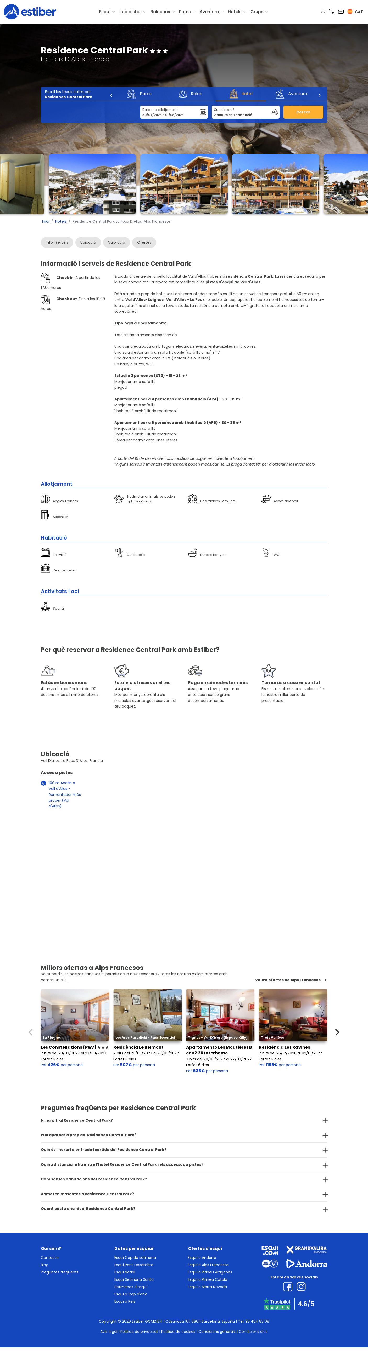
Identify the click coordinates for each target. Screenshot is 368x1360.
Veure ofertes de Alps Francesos (288, 980)
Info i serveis (57, 242)
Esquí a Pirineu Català (207, 1279)
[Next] (319, 95)
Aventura (209, 12)
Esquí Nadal (124, 1272)
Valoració (116, 242)
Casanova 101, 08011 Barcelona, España (200, 1321)
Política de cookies (178, 1331)
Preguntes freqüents (60, 1272)
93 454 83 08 (257, 1321)
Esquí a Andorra (202, 1257)
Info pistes (130, 12)
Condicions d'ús (253, 1331)
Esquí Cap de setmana (135, 1257)
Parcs (185, 12)
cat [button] (355, 11)
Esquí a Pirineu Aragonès (210, 1272)
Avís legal (108, 1331)
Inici (45, 221)
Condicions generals (217, 1331)
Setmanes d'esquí (130, 1286)
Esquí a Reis (124, 1301)
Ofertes (144, 242)
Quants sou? (224, 109)
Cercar (303, 112)
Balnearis (160, 12)
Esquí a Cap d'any (130, 1294)
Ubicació (88, 242)
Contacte (50, 1257)
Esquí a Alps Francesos (208, 1264)
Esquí (104, 12)
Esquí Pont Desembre (133, 1264)
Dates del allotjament (159, 109)
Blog (44, 1264)
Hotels (235, 12)
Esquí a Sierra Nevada (207, 1286)
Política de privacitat (139, 1331)
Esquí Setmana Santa (134, 1279)
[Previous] (111, 95)
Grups (256, 12)
